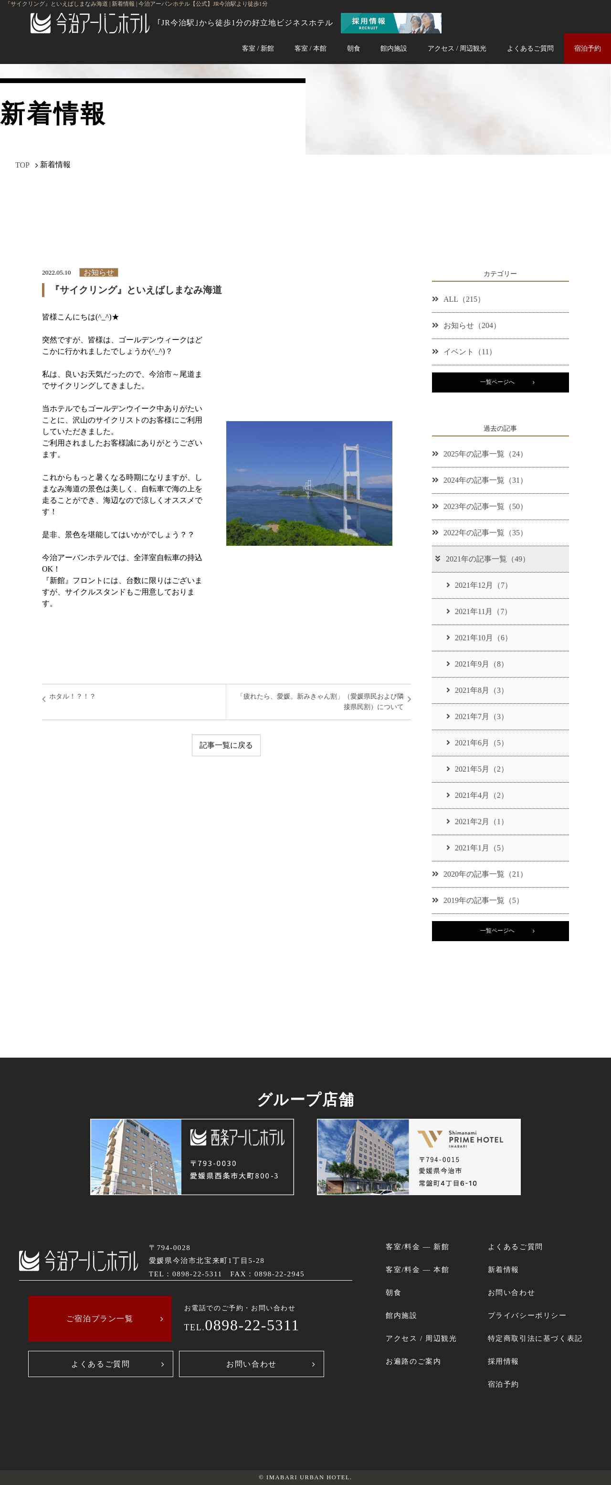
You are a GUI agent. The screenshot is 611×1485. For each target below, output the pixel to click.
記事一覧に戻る (226, 745)
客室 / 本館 (311, 48)
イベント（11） (464, 352)
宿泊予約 (587, 48)
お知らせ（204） (466, 325)
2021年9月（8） (477, 664)
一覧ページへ (497, 382)
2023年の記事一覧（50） (479, 506)
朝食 (353, 48)
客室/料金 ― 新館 (417, 1246)
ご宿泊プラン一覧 (100, 1319)
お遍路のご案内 (413, 1361)
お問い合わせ (251, 1364)
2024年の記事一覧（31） (479, 480)
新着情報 (503, 1269)
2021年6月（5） (477, 743)
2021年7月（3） (477, 716)
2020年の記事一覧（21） (479, 874)
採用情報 (503, 1361)
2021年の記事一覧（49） (482, 559)
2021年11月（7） (479, 611)
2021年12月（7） (479, 585)
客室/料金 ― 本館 (417, 1269)
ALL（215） (458, 299)
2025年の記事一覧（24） (479, 454)
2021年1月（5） (477, 848)
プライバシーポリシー (527, 1315)
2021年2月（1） (477, 821)
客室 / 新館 (258, 48)
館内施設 (393, 48)
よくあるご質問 (530, 48)
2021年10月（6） (479, 638)
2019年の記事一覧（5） (478, 900)
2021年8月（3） (477, 690)
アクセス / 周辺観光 (457, 48)
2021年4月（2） (477, 795)
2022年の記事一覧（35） (479, 533)
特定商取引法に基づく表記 (535, 1338)
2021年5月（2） (477, 769)
